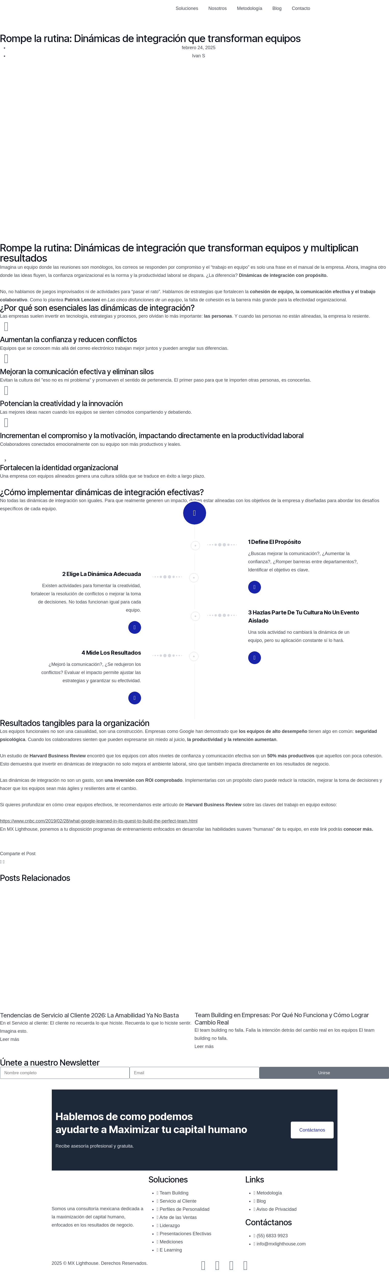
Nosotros (217, 8)
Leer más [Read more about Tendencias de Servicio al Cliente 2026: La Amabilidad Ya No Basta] (9, 1039)
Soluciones (187, 8)
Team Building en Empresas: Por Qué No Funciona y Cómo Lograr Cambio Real (282, 1018)
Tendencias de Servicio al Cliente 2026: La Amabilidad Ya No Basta (90, 1015)
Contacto (301, 8)
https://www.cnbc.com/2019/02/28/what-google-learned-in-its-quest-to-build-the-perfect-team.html (98, 821)
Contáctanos (312, 1130)
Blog (277, 8)
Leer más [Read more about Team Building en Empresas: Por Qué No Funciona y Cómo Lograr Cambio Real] (204, 1046)
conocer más (358, 829)
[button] (1, 862)
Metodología (249, 8)
